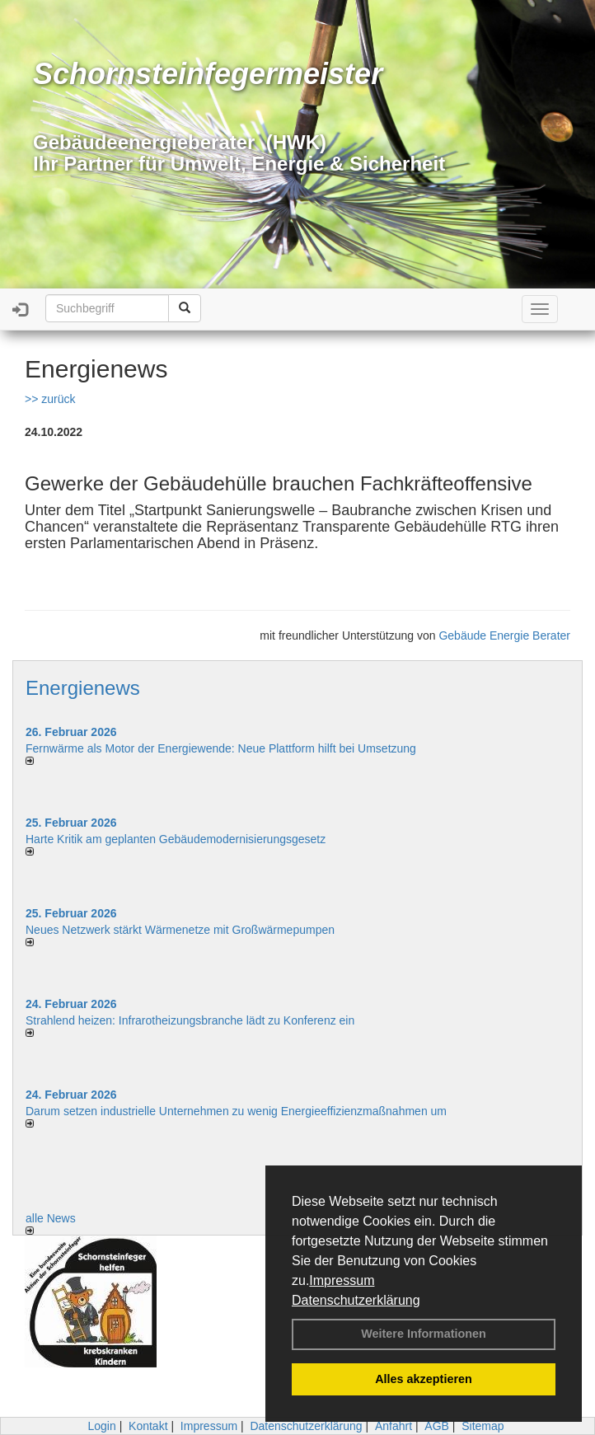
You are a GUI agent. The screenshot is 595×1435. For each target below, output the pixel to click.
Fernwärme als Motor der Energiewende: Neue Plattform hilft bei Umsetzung (221, 748)
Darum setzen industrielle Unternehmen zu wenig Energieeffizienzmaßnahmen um (236, 1111)
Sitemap (482, 1426)
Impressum (341, 1280)
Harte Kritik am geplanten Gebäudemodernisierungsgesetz (176, 839)
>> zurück (50, 399)
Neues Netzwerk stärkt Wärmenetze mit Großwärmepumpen (180, 929)
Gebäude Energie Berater (504, 635)
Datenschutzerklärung (356, 1300)
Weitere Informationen (423, 1333)
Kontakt (148, 1426)
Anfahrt (393, 1426)
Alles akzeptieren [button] (423, 1379)
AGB (436, 1426)
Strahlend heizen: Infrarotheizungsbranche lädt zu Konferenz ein (190, 1020)
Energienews (83, 688)
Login (101, 1426)
